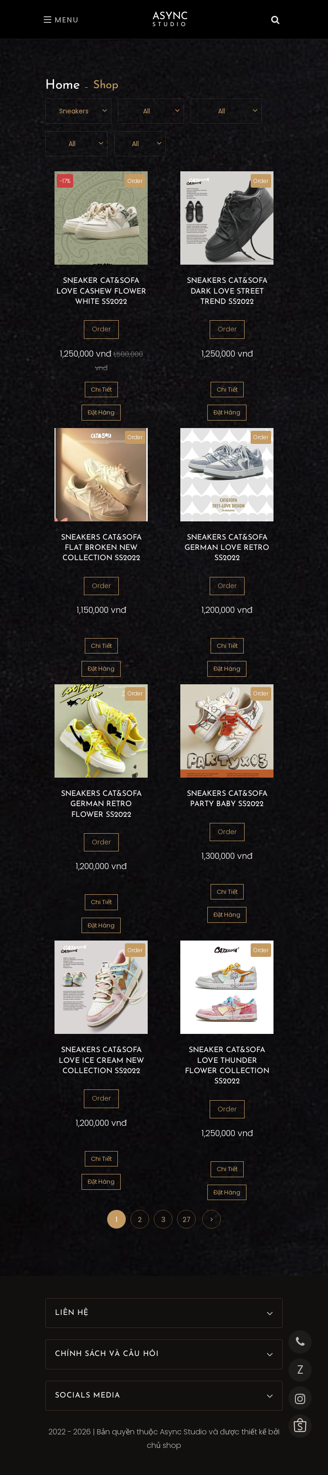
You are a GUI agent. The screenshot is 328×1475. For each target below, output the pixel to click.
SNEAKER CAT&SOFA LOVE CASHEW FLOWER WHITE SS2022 (101, 291)
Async (170, 19)
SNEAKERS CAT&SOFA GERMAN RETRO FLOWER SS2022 (101, 804)
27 (187, 1219)
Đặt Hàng (101, 412)
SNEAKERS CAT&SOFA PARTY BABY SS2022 (227, 799)
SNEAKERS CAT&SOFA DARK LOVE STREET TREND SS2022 (227, 291)
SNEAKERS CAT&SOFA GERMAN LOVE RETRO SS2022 (226, 548)
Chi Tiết (101, 389)
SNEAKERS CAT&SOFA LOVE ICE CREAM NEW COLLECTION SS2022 (101, 1061)
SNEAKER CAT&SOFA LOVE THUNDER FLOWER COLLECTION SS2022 (227, 1066)
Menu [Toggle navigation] (61, 19)
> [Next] (211, 1219)
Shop (105, 85)
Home (62, 85)
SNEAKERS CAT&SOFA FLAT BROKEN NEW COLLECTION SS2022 (101, 548)
